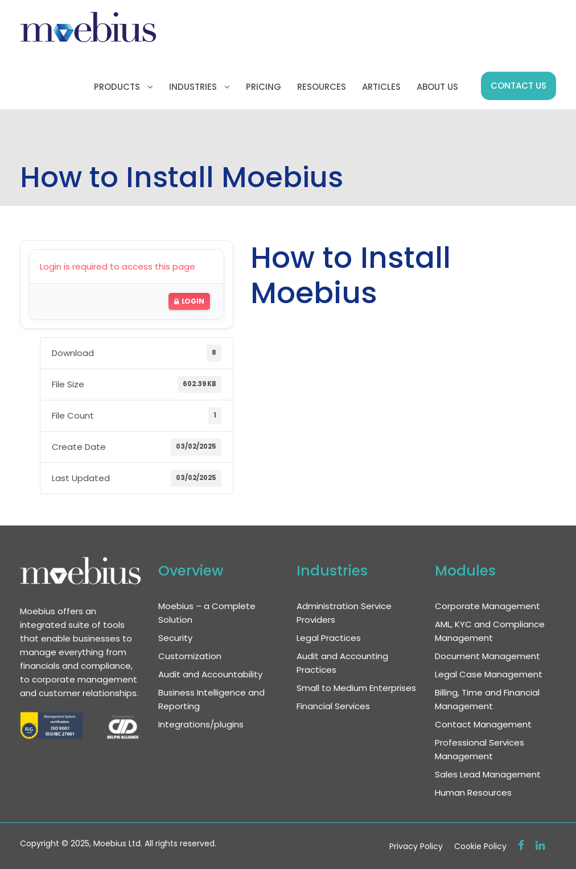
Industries (193, 87)
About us (437, 87)
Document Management (487, 656)
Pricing (263, 87)
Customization (189, 656)
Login (189, 301)
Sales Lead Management (488, 774)
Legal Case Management (488, 674)
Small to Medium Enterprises (356, 688)
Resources (321, 87)
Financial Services (333, 706)
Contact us (518, 86)
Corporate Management (487, 606)
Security (175, 638)
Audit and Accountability (210, 674)
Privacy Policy (416, 846)
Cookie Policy (480, 846)
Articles (381, 87)
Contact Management (483, 724)
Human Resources (473, 792)
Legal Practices (329, 638)
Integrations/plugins (201, 724)
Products (117, 87)
